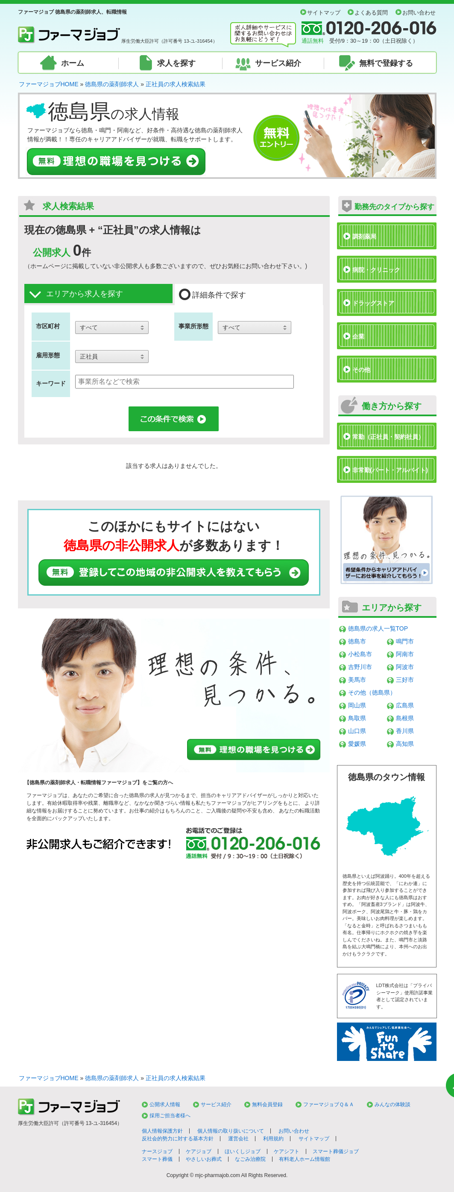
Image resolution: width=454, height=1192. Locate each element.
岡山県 (357, 705)
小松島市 (360, 654)
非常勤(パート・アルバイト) (390, 470)
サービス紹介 (278, 63)
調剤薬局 (364, 236)
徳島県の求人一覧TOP (378, 628)
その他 (361, 369)
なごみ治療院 (250, 1159)
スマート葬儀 (157, 1159)
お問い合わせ (419, 13)
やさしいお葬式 (204, 1159)
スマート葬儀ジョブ (336, 1151)
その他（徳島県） (372, 692)
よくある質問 (371, 13)
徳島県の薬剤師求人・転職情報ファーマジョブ (83, 783)
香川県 (405, 730)
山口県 (357, 730)
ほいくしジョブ (243, 1151)
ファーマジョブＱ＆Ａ (328, 1104)
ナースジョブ (157, 1151)
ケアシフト (286, 1151)
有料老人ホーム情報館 (304, 1159)
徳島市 (357, 641)
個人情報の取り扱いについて (230, 1131)
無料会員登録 (267, 1104)
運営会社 (238, 1138)
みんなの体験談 (392, 1104)
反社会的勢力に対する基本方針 (178, 1138)
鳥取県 (357, 718)
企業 (358, 336)
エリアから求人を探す (76, 294)
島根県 (405, 718)
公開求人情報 (164, 1104)
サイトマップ (323, 13)
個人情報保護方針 (162, 1131)
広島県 (405, 705)
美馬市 (357, 679)
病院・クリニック (376, 269)
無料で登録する (386, 63)
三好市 (405, 679)
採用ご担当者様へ (169, 1116)
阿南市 (405, 654)
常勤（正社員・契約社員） (388, 436)
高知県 (405, 743)
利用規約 (273, 1138)
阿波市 (405, 666)
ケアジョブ (198, 1151)
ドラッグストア (373, 303)
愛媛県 (357, 743)
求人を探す (176, 63)
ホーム (72, 63)
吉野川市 (360, 666)
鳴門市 (405, 641)
